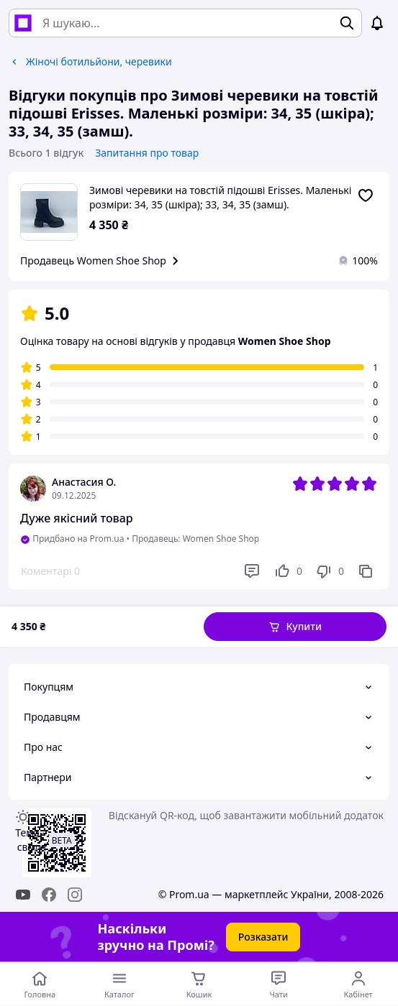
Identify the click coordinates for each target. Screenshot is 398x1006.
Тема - (30, 840)
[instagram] (74, 894)
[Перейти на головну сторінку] (40, 984)
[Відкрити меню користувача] (358, 984)
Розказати (263, 936)
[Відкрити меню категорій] (120, 984)
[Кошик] (199, 984)
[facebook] (49, 894)
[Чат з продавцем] (279, 984)
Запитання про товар (147, 153)
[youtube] (23, 894)
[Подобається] (288, 571)
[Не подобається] (330, 571)
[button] (295, 626)
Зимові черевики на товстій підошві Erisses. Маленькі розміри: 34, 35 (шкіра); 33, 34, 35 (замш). (220, 197)
